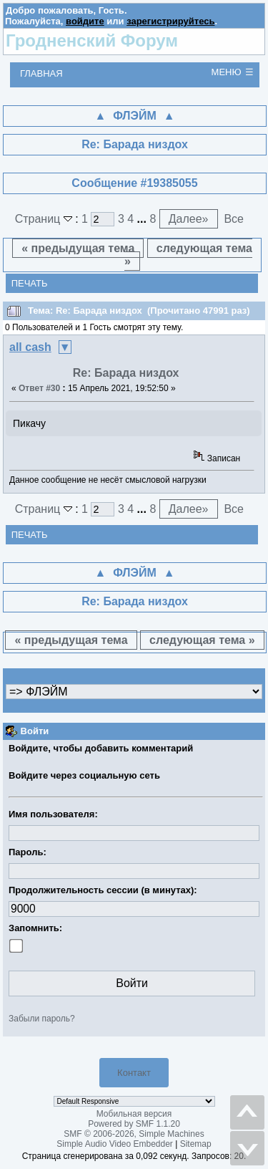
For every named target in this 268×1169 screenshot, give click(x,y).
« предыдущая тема (77, 248)
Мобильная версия (134, 1114)
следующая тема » (188, 254)
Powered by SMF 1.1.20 (134, 1124)
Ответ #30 (39, 388)
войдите (85, 21)
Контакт (134, 1072)
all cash (30, 347)
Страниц (45, 219)
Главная (41, 73)
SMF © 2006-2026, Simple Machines (134, 1134)
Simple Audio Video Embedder (114, 1144)
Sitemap (196, 1144)
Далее (189, 219)
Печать (29, 283)
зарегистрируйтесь (170, 21)
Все (234, 219)
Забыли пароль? (42, 1019)
